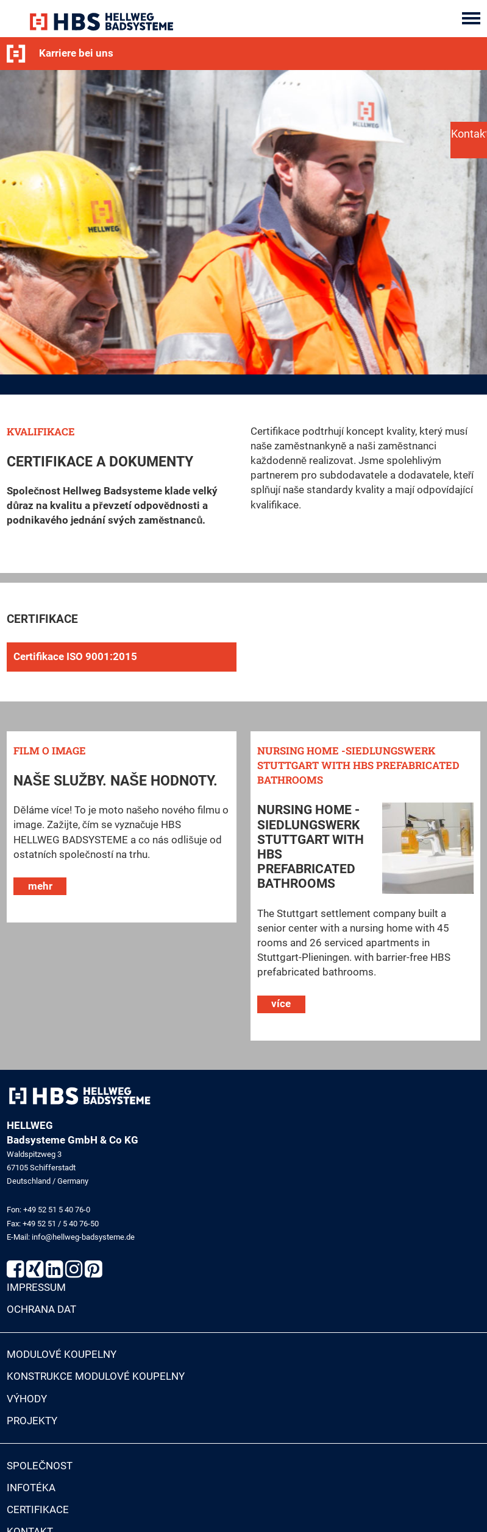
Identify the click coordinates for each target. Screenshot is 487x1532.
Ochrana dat (41, 1313)
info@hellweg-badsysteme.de (83, 1240)
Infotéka (31, 1491)
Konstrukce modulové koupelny (96, 1380)
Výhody (27, 1402)
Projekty (32, 1424)
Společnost (40, 1469)
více (281, 1007)
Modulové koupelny (61, 1358)
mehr (40, 889)
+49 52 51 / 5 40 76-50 (61, 1226)
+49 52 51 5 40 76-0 (56, 1213)
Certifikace (38, 1513)
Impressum (36, 1291)
